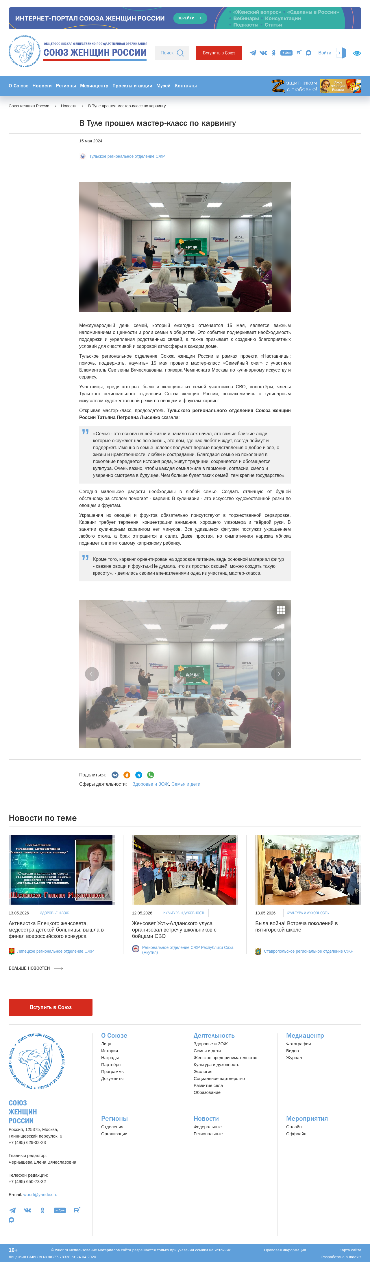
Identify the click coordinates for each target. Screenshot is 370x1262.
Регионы (66, 85)
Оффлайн (296, 1133)
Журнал (294, 1057)
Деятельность (214, 1035)
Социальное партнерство (219, 1078)
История (109, 1050)
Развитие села (208, 1085)
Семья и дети (185, 784)
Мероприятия (307, 1118)
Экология (203, 1071)
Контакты (186, 85)
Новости (42, 85)
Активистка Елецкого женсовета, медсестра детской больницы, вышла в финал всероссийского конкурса (56, 930)
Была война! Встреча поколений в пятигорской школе (296, 927)
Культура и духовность (184, 912)
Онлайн (294, 1126)
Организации (114, 1133)
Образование (207, 1092)
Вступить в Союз (219, 53)
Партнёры (111, 1064)
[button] (92, 674)
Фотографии (298, 1043)
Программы (113, 1071)
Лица (106, 1043)
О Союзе (18, 85)
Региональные (208, 1133)
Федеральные (208, 1126)
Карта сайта (350, 1250)
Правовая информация (285, 1250)
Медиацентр (94, 85)
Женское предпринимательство (225, 1057)
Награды (110, 1057)
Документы (112, 1078)
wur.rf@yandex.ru (40, 1194)
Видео (292, 1050)
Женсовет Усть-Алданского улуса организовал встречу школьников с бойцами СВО (174, 930)
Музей (163, 85)
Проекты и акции (132, 85)
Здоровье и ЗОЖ (150, 784)
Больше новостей (36, 968)
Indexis (355, 1257)
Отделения (112, 1126)
